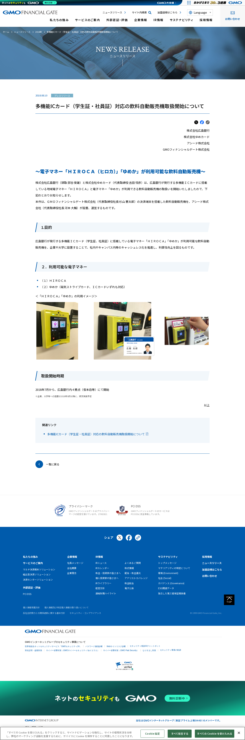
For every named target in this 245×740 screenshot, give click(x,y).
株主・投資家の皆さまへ (108, 573)
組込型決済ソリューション (37, 574)
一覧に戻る (52, 464)
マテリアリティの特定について (174, 568)
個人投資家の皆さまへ (107, 578)
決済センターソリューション (38, 579)
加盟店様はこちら (167, 12)
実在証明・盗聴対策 (33, 650)
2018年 (38, 31)
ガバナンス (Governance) (171, 583)
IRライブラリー (103, 583)
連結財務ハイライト (106, 593)
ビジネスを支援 (81, 731)
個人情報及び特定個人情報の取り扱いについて (66, 607)
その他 (198, 731)
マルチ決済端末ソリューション (39, 569)
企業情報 (140, 20)
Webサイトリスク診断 (116, 646)
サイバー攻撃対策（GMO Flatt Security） (121, 650)
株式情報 (129, 568)
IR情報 (159, 20)
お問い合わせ (232, 16)
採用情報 (206, 20)
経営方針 (100, 588)
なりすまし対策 (149, 650)
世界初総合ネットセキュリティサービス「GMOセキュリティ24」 (53, 646)
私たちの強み (59, 20)
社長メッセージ (75, 562)
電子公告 (129, 588)
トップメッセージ (167, 562)
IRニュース (101, 562)
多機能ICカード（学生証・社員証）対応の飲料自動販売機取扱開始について (96, 434)
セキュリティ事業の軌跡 (170, 650)
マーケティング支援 (115, 731)
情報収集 (143, 731)
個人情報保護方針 (31, 607)
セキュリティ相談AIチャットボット (145, 646)
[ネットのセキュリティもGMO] (29, 2)
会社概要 (71, 568)
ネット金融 (156, 731)
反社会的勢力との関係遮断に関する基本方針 (44, 612)
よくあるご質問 (133, 562)
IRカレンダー (102, 568)
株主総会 (129, 583)
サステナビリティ (182, 20)
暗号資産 (168, 731)
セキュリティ (98, 731)
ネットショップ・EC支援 (60, 731)
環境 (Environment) (168, 573)
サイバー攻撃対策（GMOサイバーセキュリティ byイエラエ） (72, 650)
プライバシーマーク (81, 506)
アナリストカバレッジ (136, 578)
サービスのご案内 (87, 20)
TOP (229, 601)
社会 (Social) (164, 578)
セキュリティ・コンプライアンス (85, 612)
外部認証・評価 (117, 20)
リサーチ (132, 731)
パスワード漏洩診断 (94, 646)
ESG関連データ (166, 588)
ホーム (6, 31)
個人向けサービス (183, 731)
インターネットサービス (35, 731)
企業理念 (71, 573)
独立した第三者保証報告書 (172, 593)
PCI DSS (136, 506)
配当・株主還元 (133, 573)
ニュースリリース (112, 12)
